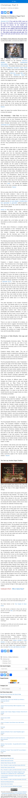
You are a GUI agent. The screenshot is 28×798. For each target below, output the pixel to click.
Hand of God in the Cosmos (7, 784)
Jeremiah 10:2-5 (6, 281)
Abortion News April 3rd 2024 (7, 760)
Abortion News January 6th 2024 (8, 767)
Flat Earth (3, 727)
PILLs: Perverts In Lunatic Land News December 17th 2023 (13, 769)
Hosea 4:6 (3, 209)
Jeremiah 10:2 (4, 21)
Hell (11, 610)
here (8, 183)
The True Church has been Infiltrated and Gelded (11, 786)
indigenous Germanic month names (17, 67)
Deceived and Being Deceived (7, 781)
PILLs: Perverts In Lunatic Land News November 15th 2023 (13, 779)
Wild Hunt (12, 73)
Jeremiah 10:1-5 (5, 124)
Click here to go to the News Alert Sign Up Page (10, 694)
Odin (21, 73)
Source (23, 75)
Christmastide (4, 66)
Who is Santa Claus (17, 589)
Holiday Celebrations (13, 657)
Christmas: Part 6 (6, 663)
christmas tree (5, 659)
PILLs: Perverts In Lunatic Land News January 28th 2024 (13, 765)
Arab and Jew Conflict (5, 717)
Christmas (4, 657)
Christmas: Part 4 (6, 661)
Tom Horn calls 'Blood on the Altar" (16, 647)
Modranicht (17, 75)
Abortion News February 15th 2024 (8, 762)
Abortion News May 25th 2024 (7, 758)
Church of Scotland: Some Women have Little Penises (12, 722)
